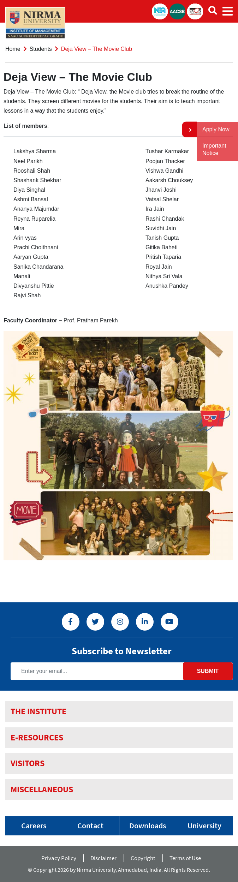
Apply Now (215, 129)
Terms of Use (186, 858)
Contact (90, 825)
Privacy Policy (58, 858)
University (204, 825)
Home (12, 49)
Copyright (143, 858)
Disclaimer (103, 858)
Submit (208, 671)
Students (41, 49)
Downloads (147, 825)
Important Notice (214, 149)
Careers (33, 825)
